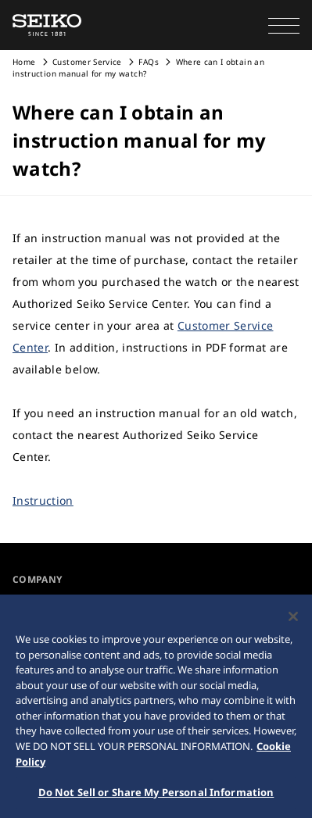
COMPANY (37, 579)
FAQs (148, 61)
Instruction (43, 500)
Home (24, 61)
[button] (284, 25)
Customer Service (87, 61)
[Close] (293, 619)
